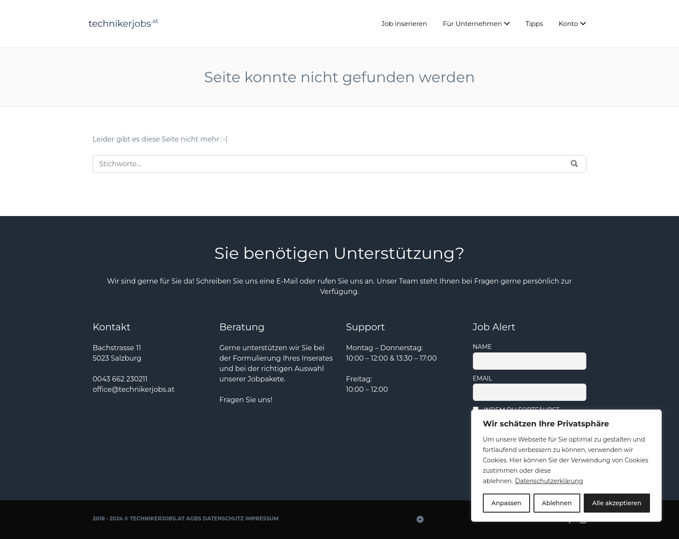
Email (482, 378)
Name (482, 347)
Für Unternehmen (472, 23)
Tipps (534, 23)
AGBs (193, 518)
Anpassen (506, 503)
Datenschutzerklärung (549, 481)
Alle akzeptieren (616, 503)
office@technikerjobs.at (134, 389)
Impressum (261, 518)
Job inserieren (404, 23)
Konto (568, 23)
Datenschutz (223, 518)
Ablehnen (557, 503)
